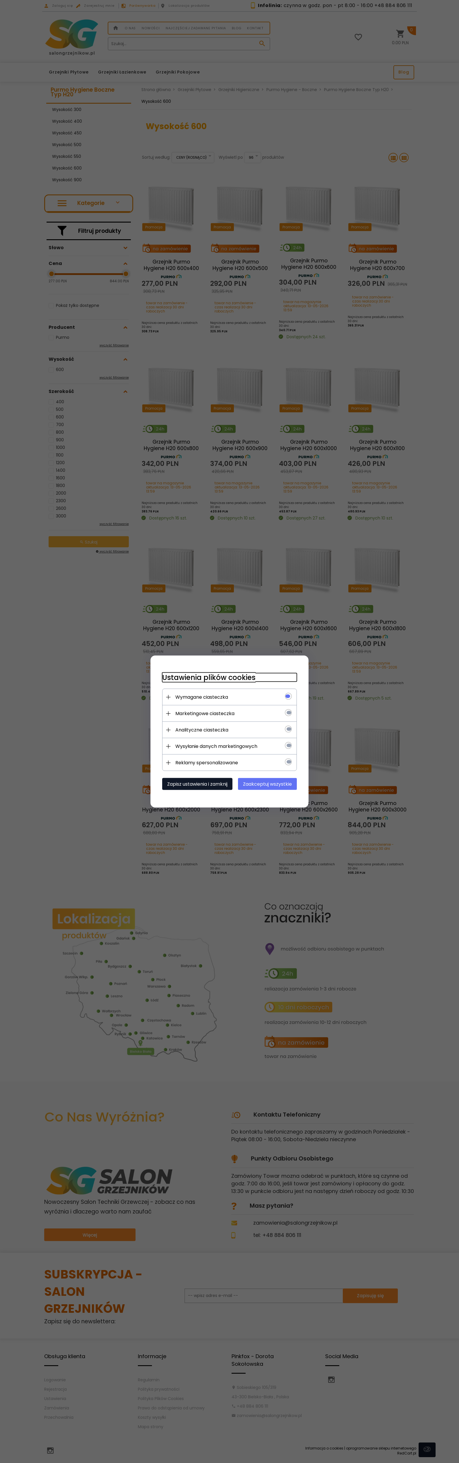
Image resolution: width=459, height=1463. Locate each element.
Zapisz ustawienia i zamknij (197, 784)
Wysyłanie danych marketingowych (216, 746)
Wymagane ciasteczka (201, 697)
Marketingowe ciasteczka (204, 713)
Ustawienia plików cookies (209, 677)
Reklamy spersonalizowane (206, 762)
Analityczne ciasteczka (201, 730)
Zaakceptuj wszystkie (267, 784)
